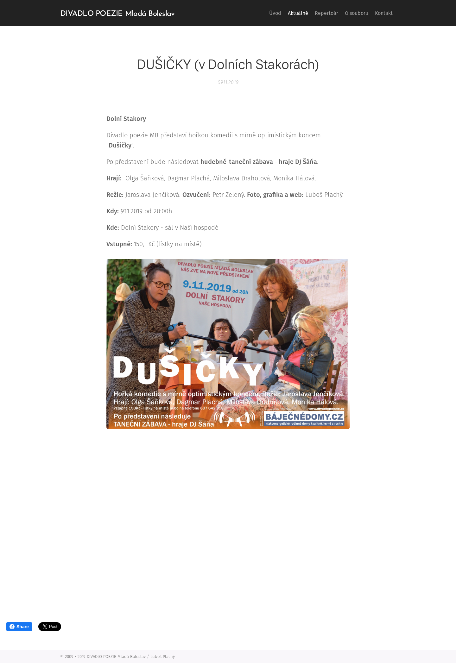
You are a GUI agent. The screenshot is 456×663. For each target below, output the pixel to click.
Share (19, 626)
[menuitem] (253, 13)
